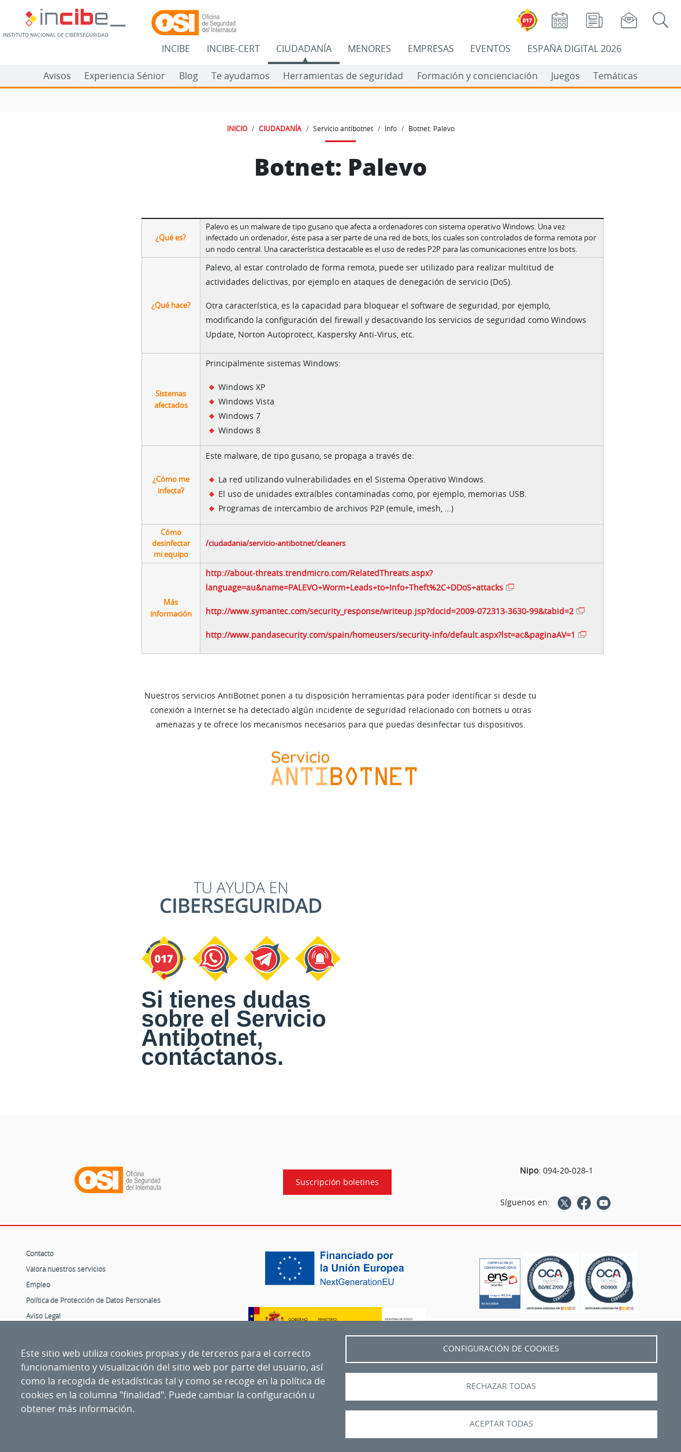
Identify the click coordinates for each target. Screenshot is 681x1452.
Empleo (38, 1284)
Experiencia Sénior (124, 75)
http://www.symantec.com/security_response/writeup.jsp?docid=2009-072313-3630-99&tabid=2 (390, 611)
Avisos (57, 75)
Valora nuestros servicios (66, 1268)
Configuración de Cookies (501, 1348)
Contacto (40, 1253)
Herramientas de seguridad (343, 75)
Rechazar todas (501, 1386)
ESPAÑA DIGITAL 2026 (574, 48)
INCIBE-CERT (233, 48)
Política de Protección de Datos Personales (93, 1300)
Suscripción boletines (337, 1182)
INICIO (237, 128)
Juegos (565, 75)
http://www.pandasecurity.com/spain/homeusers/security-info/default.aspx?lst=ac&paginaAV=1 (390, 634)
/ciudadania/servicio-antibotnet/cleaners (275, 543)
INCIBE (176, 48)
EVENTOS (490, 48)
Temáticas (615, 75)
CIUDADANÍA (304, 48)
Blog (188, 75)
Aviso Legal (43, 1315)
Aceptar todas (501, 1423)
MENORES (369, 48)
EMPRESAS (431, 48)
